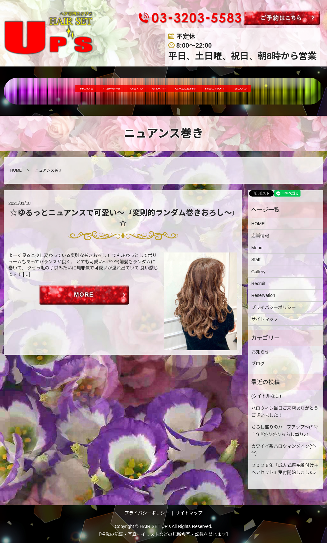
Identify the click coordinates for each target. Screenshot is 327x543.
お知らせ (260, 351)
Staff (256, 259)
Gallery (258, 271)
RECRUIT (235, 91)
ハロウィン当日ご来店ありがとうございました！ (284, 412)
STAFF (156, 91)
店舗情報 (91, 91)
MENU (124, 91)
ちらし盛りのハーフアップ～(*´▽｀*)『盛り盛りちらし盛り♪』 (284, 430)
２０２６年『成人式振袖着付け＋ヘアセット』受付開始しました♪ (284, 469)
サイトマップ (264, 319)
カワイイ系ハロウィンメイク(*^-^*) (283, 450)
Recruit (258, 283)
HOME (57, 91)
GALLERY (193, 91)
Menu (256, 247)
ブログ (258, 363)
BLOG (270, 91)
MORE (84, 295)
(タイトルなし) (266, 396)
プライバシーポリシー (273, 307)
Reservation (263, 295)
